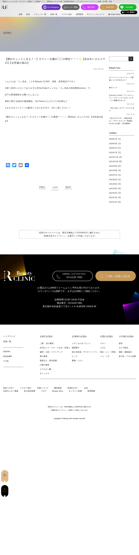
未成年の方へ (73, 391)
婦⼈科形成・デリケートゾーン (85, 355)
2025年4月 (114, 146)
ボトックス (44, 376)
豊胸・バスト (77, 364)
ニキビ (103, 351)
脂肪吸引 (75, 351)
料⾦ (28, 14)
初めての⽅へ (9, 391)
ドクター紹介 (66, 14)
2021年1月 (114, 205)
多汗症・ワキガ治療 (127, 359)
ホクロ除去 (123, 351)
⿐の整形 (43, 359)
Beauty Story (57, 394)
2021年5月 (114, 187)
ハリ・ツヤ (105, 359)
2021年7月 (114, 178)
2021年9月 (114, 169)
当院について (42, 391)
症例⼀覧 (53, 14)
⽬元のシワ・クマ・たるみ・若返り (55, 351)
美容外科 (6, 355)
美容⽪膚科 (7, 359)
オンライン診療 (75, 394)
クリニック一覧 (40, 14)
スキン (103, 346)
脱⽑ (121, 346)
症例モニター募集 (10, 394)
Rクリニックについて (95, 14)
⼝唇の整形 (44, 368)
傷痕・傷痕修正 (125, 355)
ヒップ (74, 359)
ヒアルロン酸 (45, 372)
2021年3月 (114, 196)
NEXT (68, 187)
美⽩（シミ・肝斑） (108, 355)
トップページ (9, 339)
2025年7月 (114, 142)
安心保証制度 (29, 394)
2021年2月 (114, 200)
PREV (42, 187)
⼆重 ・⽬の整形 (47, 346)
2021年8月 (114, 173)
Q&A (86, 391)
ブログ (44, 394)
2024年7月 (114, 151)
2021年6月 (114, 182)
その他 (5, 364)
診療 (20, 14)
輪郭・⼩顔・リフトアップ (51, 355)
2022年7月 (114, 155)
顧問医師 (79, 14)
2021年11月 (115, 160)
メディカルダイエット (81, 346)
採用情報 (91, 394)
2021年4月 (114, 191)
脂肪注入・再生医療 (48, 364)
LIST (55, 188)
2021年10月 (115, 164)
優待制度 (58, 391)
